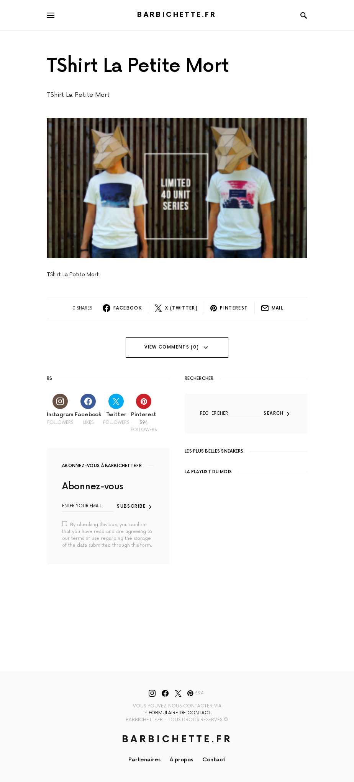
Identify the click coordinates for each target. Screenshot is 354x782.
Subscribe (131, 506)
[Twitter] (116, 413)
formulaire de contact (180, 713)
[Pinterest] (144, 413)
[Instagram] (60, 413)
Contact (214, 759)
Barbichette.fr (177, 15)
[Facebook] (88, 413)
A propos (181, 759)
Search (274, 413)
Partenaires (144, 759)
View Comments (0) (171, 347)
